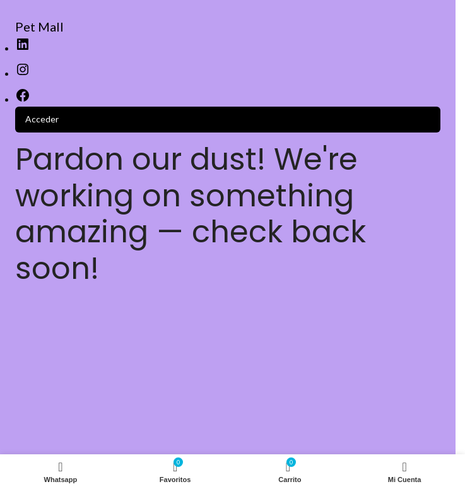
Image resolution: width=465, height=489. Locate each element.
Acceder (42, 119)
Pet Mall (39, 26)
